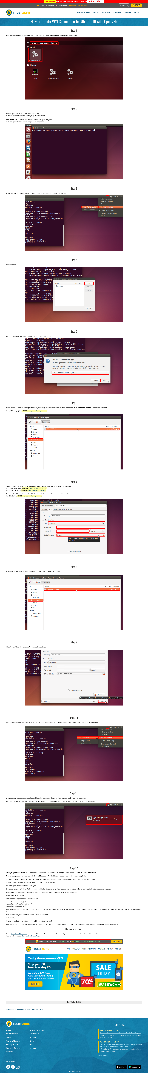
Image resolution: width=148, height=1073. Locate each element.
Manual (33, 1048)
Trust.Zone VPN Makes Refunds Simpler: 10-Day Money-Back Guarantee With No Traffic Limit (121, 1045)
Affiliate (9, 1051)
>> (96, 1)
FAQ (31, 1044)
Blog (32, 1041)
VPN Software (12, 1034)
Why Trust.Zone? (83, 13)
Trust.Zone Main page (19, 934)
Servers (127, 13)
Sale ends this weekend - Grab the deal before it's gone (120, 1033)
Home (8, 1030)
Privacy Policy (12, 1044)
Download (117, 13)
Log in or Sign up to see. (38, 411)
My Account (136, 5)
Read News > (103, 1055)
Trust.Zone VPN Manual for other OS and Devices (24, 1009)
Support (137, 13)
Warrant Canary (13, 1048)
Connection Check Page (31, 936)
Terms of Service (13, 1041)
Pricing (96, 13)
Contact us (34, 1034)
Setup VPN (106, 13)
